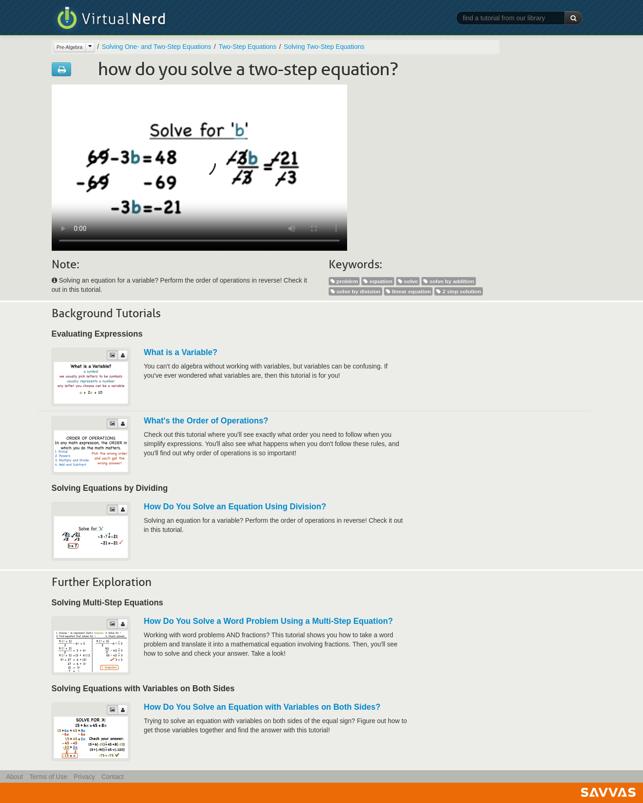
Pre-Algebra (70, 47)
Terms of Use (48, 776)
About (14, 776)
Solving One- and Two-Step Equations (156, 46)
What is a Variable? (181, 352)
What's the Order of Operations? (206, 420)
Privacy (84, 776)
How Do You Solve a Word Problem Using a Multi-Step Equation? (268, 621)
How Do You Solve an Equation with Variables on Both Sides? (262, 707)
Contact (113, 776)
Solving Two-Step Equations (324, 46)
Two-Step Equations (247, 46)
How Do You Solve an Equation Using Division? (235, 506)
